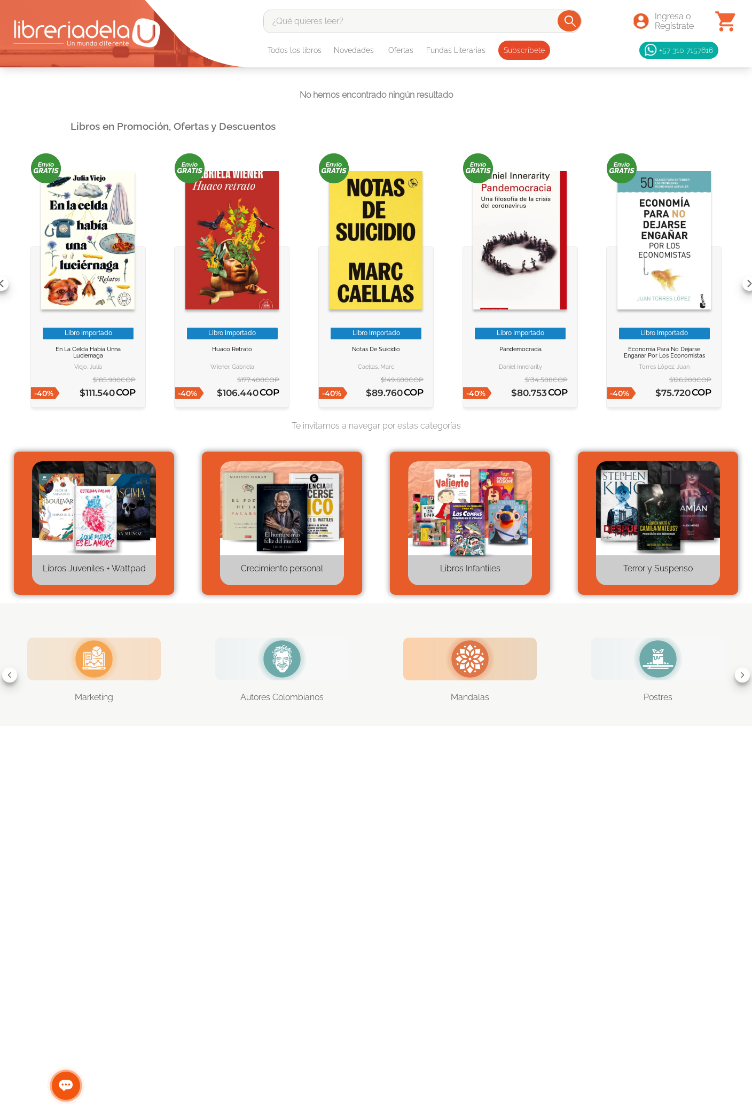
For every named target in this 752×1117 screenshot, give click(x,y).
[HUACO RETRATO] (231, 283)
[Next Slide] (742, 675)
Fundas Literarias (455, 50)
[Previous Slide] (9, 675)
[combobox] (422, 21)
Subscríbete (524, 50)
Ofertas (400, 50)
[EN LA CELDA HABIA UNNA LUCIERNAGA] (88, 283)
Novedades (354, 50)
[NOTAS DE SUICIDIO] (376, 283)
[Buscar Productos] (570, 21)
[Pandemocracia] (520, 283)
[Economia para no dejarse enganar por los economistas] (664, 283)
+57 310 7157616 (679, 50)
